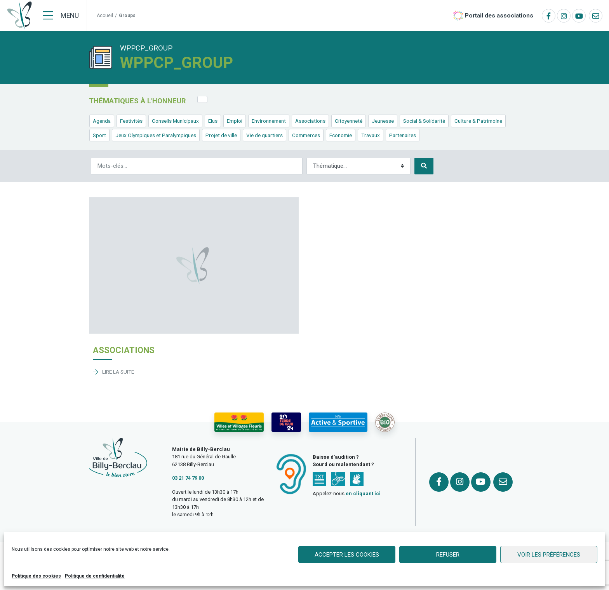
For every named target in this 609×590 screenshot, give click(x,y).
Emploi (234, 121)
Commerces (306, 135)
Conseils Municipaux (175, 121)
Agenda (102, 121)
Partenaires (402, 135)
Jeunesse (383, 121)
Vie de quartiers (264, 135)
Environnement (269, 121)
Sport (99, 135)
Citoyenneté (348, 121)
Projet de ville (221, 135)
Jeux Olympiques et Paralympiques (155, 135)
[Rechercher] (197, 166)
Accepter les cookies (347, 554)
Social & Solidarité (424, 121)
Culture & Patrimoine (478, 121)
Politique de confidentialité (95, 576)
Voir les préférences (548, 554)
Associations (310, 121)
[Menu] (61, 15)
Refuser (447, 554)
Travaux (370, 135)
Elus (213, 121)
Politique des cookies (36, 576)
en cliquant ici (363, 493)
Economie (340, 135)
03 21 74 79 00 (188, 478)
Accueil (105, 15)
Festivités (131, 121)
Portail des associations (499, 15)
